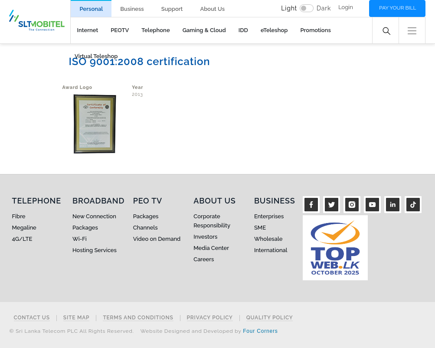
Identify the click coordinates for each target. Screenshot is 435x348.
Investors (205, 236)
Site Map (76, 318)
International (271, 250)
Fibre (19, 216)
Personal (91, 9)
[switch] (307, 8)
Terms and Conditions (138, 318)
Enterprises (269, 216)
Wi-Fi (79, 239)
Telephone (155, 30)
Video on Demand (157, 239)
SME (260, 227)
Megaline (24, 227)
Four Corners (260, 331)
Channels (145, 227)
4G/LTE (22, 239)
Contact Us (32, 318)
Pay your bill (397, 8)
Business (132, 9)
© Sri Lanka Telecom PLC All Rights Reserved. (72, 331)
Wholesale (268, 239)
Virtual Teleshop (96, 56)
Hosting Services (94, 250)
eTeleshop (274, 30)
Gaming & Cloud (204, 30)
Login (345, 7)
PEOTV (120, 30)
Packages (85, 227)
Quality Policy (269, 318)
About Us (212, 9)
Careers (203, 259)
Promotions (315, 30)
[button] (412, 29)
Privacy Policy (210, 318)
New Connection (94, 216)
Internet (87, 30)
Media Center (211, 248)
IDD (243, 30)
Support (172, 9)
